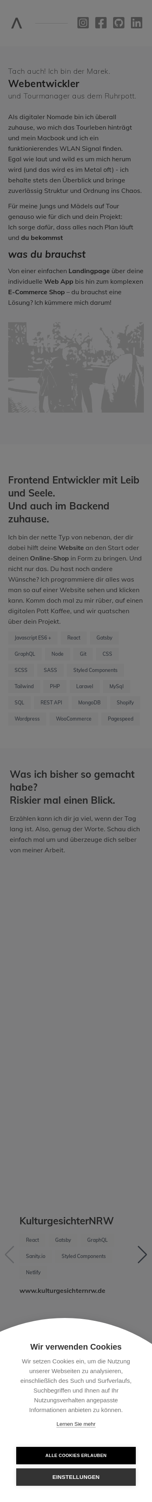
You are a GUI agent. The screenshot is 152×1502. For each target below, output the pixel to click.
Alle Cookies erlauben (76, 1455)
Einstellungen (76, 1477)
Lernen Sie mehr (75, 1424)
